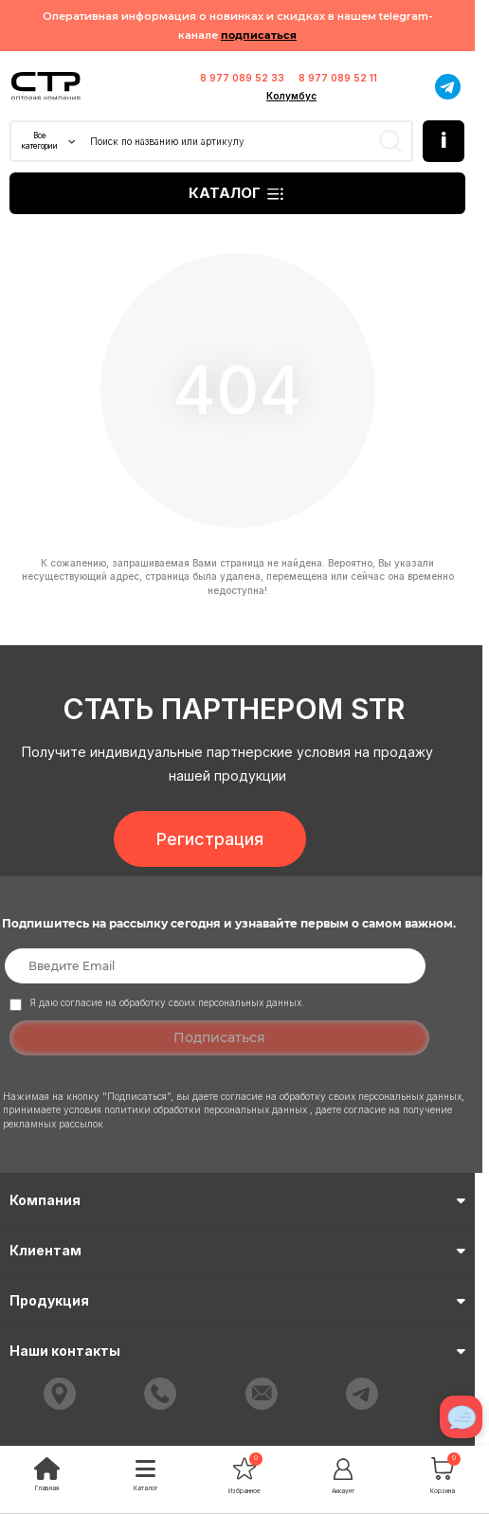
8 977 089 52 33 (242, 77)
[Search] (249, 141)
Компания (237, 1200)
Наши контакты (237, 1351)
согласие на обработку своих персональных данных (341, 1096)
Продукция (237, 1300)
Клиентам (237, 1250)
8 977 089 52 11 (338, 77)
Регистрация (209, 839)
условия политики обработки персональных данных (186, 1109)
